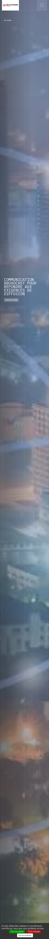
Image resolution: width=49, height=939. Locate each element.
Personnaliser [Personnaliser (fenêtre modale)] (25, 935)
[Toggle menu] (42, 5)
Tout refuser (34, 931)
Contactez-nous (11, 300)
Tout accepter (17, 931)
